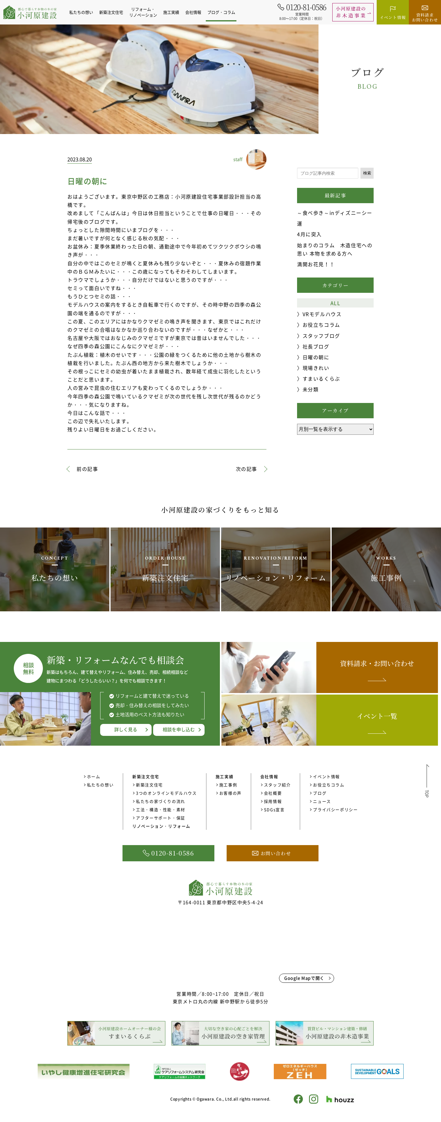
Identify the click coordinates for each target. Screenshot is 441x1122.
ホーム (93, 776)
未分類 (311, 389)
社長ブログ (316, 346)
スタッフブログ (321, 335)
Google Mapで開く (304, 978)
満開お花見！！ (316, 264)
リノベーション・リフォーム (161, 826)
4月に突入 (309, 234)
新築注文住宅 (149, 785)
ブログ (319, 793)
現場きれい (316, 367)
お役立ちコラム (321, 324)
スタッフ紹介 (277, 785)
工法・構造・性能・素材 (160, 809)
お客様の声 (230, 793)
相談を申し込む (179, 729)
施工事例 (228, 785)
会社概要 (273, 793)
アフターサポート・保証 (160, 818)
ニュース (322, 801)
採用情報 (273, 801)
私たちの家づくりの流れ (160, 801)
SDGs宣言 (274, 809)
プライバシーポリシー (335, 809)
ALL (335, 303)
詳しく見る (125, 729)
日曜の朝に (316, 357)
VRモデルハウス (322, 314)
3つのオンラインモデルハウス (166, 793)
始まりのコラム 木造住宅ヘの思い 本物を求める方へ (334, 249)
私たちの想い (82, 12)
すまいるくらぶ (321, 378)
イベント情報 (326, 776)
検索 (367, 173)
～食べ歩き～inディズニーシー (334, 212)
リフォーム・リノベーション (144, 12)
